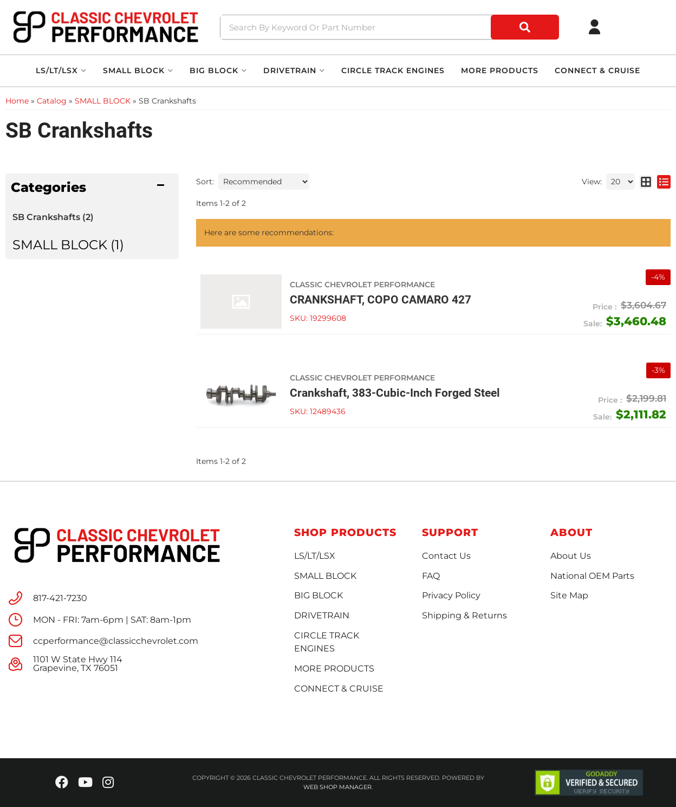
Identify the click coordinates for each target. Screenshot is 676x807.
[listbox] (263, 181)
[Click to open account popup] (594, 27)
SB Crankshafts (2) (53, 217)
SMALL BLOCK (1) (68, 245)
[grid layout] (646, 181)
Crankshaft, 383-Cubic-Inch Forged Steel (395, 392)
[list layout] (664, 181)
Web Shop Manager (337, 787)
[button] (391, 27)
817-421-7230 (60, 598)
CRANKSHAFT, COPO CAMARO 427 (380, 299)
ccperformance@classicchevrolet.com (115, 641)
